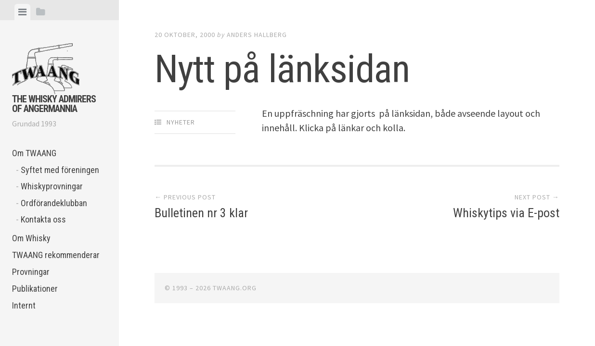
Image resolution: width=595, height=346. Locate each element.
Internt (24, 305)
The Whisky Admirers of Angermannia (54, 103)
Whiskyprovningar (52, 186)
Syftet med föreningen (60, 170)
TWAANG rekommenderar (56, 255)
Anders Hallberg (257, 34)
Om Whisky (31, 238)
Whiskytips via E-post (506, 213)
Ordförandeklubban (54, 203)
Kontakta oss (43, 219)
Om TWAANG (34, 153)
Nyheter (181, 122)
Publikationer (35, 289)
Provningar (31, 272)
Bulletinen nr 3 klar (201, 213)
